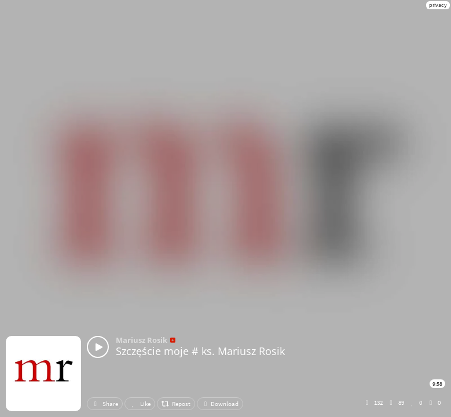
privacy (438, 5)
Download (220, 404)
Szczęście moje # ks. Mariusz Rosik (200, 351)
